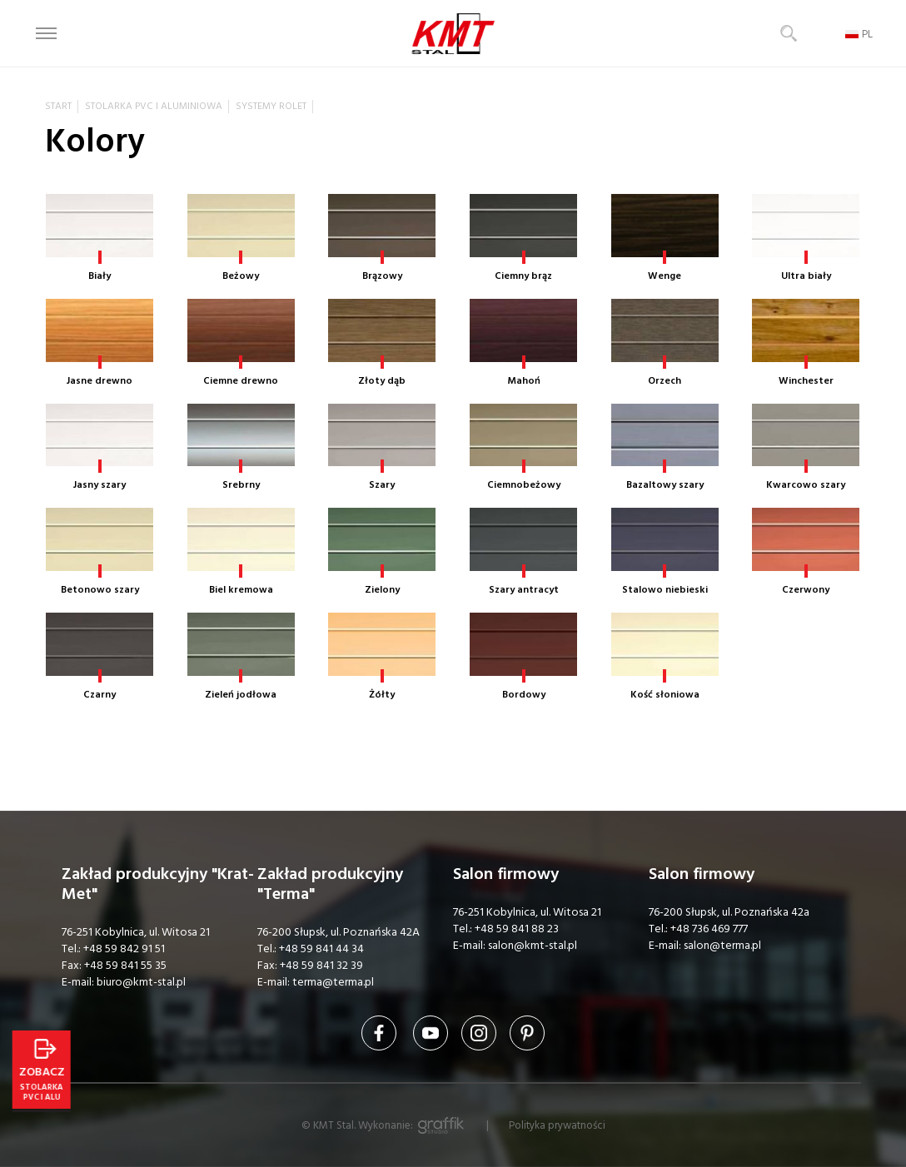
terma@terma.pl (333, 982)
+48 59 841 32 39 (321, 965)
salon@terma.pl (722, 945)
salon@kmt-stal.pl (532, 945)
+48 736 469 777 (709, 929)
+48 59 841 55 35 (125, 965)
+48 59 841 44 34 (321, 949)
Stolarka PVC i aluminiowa (153, 106)
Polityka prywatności (557, 1125)
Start (58, 106)
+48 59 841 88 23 (517, 929)
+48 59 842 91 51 (124, 949)
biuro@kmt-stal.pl (141, 982)
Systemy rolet (271, 106)
